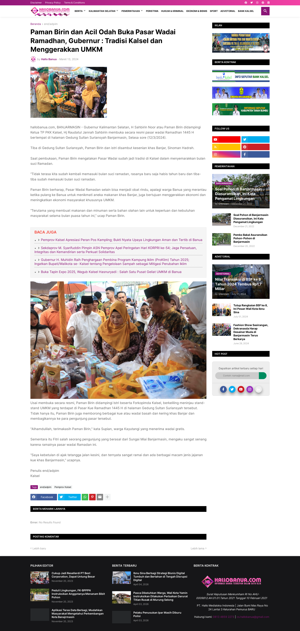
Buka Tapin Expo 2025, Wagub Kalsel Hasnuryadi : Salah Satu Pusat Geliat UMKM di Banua (111, 272)
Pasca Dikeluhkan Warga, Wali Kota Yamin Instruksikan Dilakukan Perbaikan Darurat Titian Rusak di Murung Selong (160, 596)
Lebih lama (197, 548)
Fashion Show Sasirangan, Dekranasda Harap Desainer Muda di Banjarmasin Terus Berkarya (250, 332)
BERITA (79, 11)
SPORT (214, 11)
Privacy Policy (53, 2)
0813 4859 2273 (223, 616)
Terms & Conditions (74, 2)
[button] (265, 11)
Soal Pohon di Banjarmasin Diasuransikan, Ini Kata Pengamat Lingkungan (250, 218)
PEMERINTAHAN (130, 11)
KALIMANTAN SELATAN (102, 11)
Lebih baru (39, 548)
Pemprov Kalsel (63, 487)
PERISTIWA (152, 11)
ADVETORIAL (227, 11)
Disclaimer (36, 2)
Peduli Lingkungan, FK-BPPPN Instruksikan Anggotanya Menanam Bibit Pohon (78, 594)
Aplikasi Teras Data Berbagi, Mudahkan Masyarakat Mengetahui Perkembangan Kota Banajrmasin (78, 613)
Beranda (35, 24)
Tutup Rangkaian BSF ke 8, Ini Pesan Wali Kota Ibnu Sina (250, 309)
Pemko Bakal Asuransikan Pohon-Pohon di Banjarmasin (250, 238)
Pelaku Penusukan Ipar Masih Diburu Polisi (157, 614)
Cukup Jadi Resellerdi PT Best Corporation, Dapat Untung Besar (73, 574)
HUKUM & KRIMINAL (172, 11)
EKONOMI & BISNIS (196, 11)
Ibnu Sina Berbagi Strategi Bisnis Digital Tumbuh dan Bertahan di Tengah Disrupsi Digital (160, 576)
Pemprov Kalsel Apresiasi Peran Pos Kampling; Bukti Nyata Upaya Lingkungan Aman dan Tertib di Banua (121, 240)
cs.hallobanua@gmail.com (253, 616)
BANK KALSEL (246, 11)
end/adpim (51, 24)
